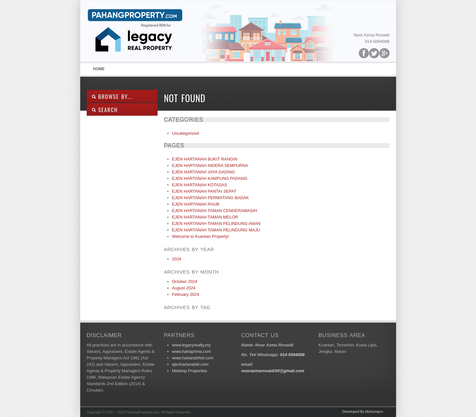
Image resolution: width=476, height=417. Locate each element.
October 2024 (185, 281)
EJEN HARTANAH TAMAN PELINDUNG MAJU (216, 230)
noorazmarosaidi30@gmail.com (272, 370)
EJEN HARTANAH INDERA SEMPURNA (210, 165)
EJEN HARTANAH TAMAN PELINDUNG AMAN (216, 223)
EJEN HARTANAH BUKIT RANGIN (205, 159)
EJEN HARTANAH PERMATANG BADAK (210, 197)
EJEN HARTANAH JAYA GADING (203, 172)
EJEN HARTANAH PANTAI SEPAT (204, 191)
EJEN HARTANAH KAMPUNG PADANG (210, 178)
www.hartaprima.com (191, 351)
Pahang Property (135, 32)
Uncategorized (185, 133)
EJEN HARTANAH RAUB (195, 204)
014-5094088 (292, 354)
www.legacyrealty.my (191, 345)
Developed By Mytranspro (362, 411)
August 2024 (184, 288)
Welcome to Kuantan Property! (200, 236)
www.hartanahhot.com (193, 357)
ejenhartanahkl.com (190, 364)
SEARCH (105, 110)
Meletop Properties (189, 370)
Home (99, 69)
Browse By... (112, 96)
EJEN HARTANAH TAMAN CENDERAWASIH (214, 210)
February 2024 (185, 294)
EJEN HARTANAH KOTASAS (199, 184)
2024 (176, 259)
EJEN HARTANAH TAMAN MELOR (205, 217)
